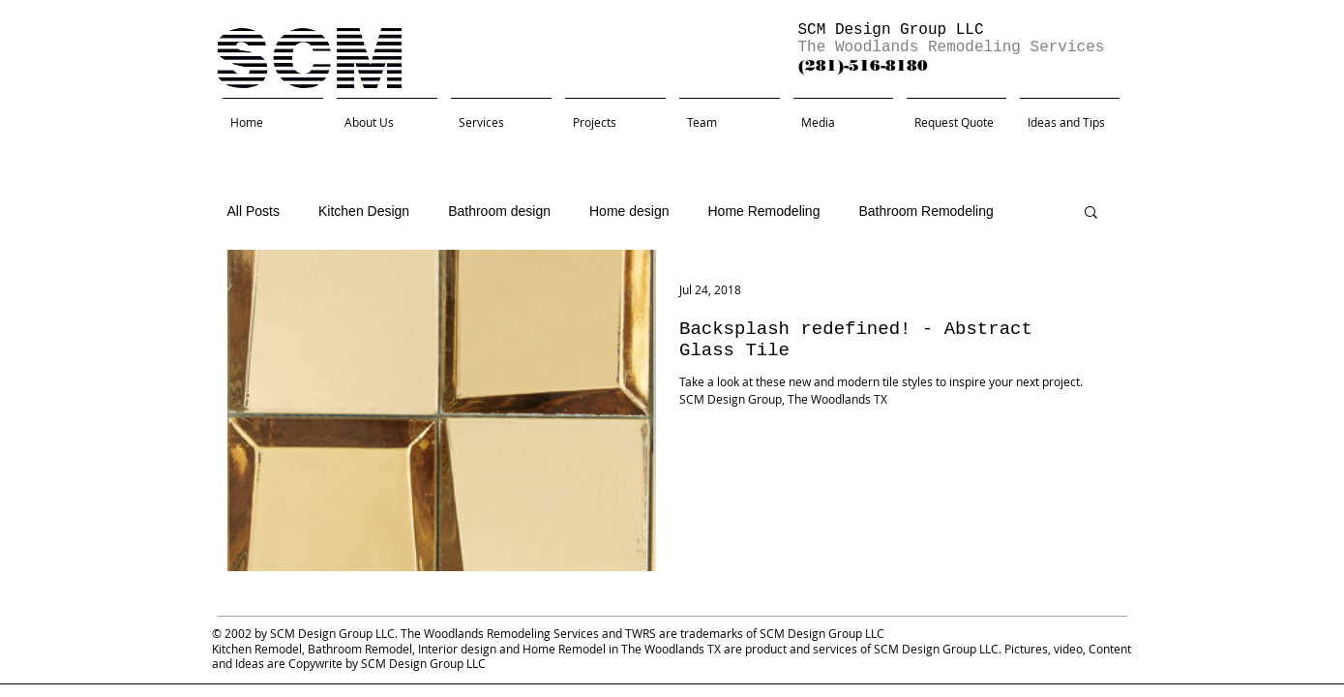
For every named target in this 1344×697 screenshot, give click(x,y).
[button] (1091, 213)
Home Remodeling (763, 211)
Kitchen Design (363, 211)
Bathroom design (499, 211)
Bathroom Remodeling (925, 211)
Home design (629, 211)
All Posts (253, 211)
